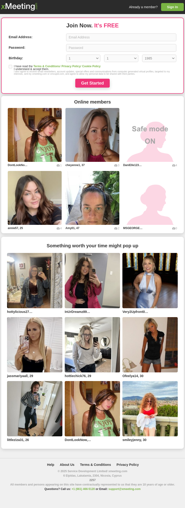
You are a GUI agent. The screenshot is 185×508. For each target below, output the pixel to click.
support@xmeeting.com (125, 489)
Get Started (92, 83)
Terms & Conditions (46, 66)
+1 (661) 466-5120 (83, 489)
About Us (67, 465)
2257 (92, 480)
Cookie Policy (91, 66)
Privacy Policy (70, 66)
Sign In (172, 7)
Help (50, 465)
